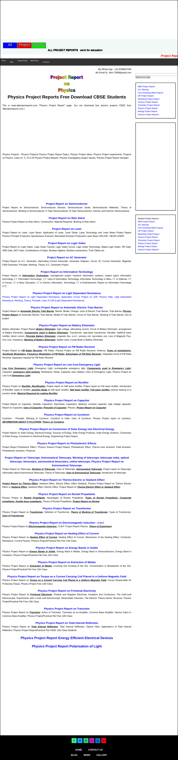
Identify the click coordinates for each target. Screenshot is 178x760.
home (78, 750)
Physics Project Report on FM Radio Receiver (67, 346)
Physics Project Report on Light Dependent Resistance (67, 293)
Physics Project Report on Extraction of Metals (67, 562)
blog (74, 755)
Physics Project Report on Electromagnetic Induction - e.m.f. (66, 522)
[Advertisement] (51, 19)
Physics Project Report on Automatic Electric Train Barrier (67, 307)
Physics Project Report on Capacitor (66, 400)
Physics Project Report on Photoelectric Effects (66, 443)
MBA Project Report (146, 86)
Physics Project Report (148, 108)
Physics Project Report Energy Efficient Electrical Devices (67, 638)
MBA (11, 62)
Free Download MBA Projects (150, 93)
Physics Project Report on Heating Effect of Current (67, 533)
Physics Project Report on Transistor (67, 608)
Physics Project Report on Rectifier (67, 382)
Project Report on (67, 203)
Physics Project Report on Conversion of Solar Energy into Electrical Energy (66, 429)
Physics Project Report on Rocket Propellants (66, 494)
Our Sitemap (143, 89)
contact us (95, 750)
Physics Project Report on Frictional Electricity (67, 590)
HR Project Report (146, 96)
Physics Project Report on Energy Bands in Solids (67, 547)
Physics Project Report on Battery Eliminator (67, 325)
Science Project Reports (148, 114)
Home (4, 60)
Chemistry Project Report (149, 105)
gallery (102, 755)
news (87, 755)
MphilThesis (35, 60)
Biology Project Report (147, 111)
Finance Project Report (148, 102)
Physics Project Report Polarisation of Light (67, 646)
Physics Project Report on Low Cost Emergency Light (66, 364)
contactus (46, 62)
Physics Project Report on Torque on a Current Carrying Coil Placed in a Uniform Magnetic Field (66, 576)
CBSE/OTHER (23, 61)
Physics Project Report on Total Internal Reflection (67, 622)
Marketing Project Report (148, 99)
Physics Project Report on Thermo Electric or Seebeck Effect (67, 479)
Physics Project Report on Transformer (67, 508)
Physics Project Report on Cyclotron (66, 414)
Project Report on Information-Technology (67, 271)
